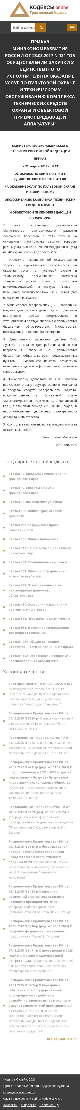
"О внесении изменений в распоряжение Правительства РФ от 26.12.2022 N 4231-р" (41, 723)
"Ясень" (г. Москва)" (40, 930)
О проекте (28, 1105)
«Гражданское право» (19, 1092)
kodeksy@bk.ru (52, 1099)
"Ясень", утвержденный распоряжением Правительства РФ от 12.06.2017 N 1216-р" (40, 901)
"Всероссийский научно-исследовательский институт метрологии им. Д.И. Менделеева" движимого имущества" (39, 861)
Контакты (10, 1105)
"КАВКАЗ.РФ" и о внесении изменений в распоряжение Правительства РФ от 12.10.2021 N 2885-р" (40, 782)
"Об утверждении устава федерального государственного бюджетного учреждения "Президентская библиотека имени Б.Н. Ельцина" (41, 821)
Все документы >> (62, 1041)
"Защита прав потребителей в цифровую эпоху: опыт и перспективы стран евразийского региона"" (41, 960)
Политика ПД (49, 1105)
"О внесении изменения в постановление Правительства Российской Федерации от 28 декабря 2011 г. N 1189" (41, 747)
